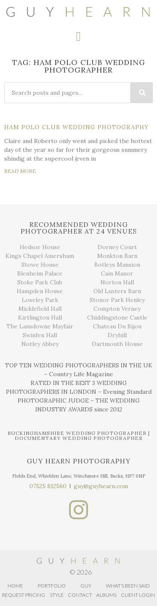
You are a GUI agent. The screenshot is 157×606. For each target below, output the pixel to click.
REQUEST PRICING (23, 595)
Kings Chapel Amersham (39, 256)
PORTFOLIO (52, 586)
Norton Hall (117, 282)
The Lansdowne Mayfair (39, 326)
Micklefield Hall (40, 308)
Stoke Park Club (39, 282)
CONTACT (80, 595)
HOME (15, 586)
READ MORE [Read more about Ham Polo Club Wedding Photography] (20, 171)
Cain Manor (117, 273)
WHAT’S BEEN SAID (128, 586)
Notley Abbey (40, 344)
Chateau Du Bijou (117, 326)
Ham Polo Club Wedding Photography (76, 127)
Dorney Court (117, 247)
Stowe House (40, 264)
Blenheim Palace (39, 273)
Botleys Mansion (117, 264)
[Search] (142, 92)
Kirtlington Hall (40, 317)
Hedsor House (40, 247)
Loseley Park (40, 300)
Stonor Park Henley (117, 300)
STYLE (57, 595)
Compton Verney (117, 308)
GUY (85, 586)
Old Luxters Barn (117, 291)
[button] (78, 36)
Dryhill (117, 335)
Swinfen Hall (40, 335)
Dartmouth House (117, 344)
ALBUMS (106, 595)
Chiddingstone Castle (117, 317)
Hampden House (40, 291)
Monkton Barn (117, 256)
